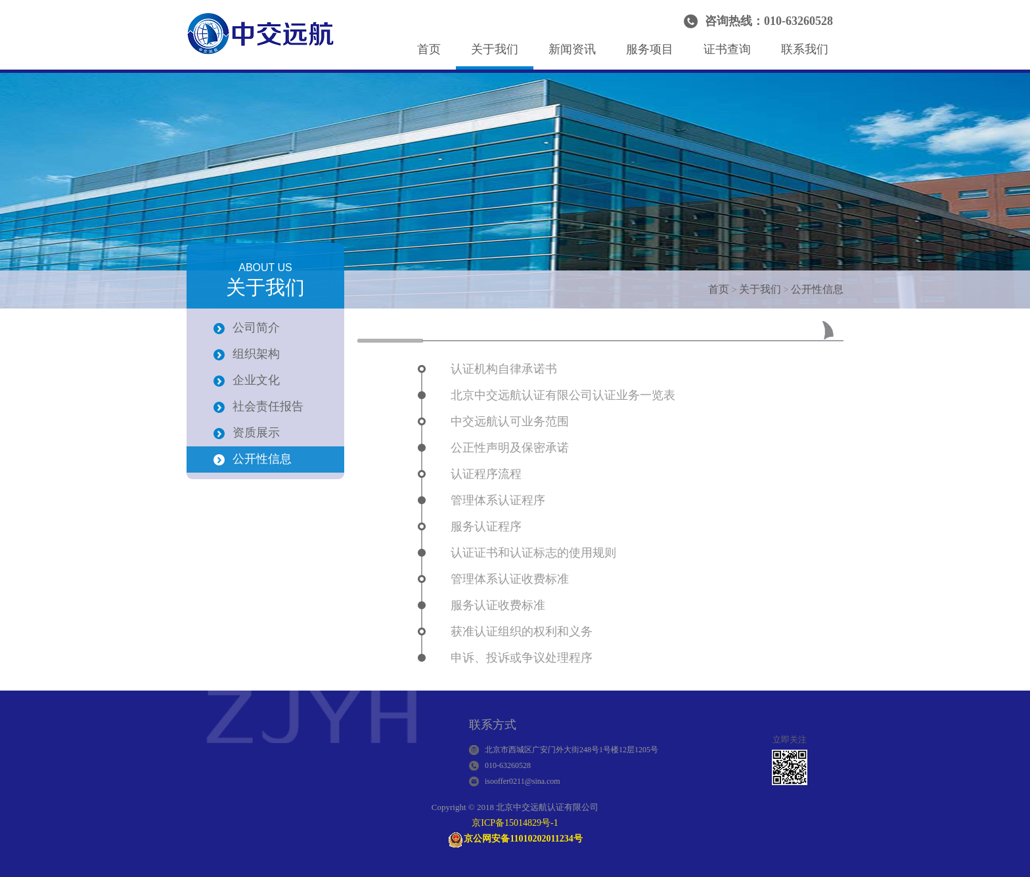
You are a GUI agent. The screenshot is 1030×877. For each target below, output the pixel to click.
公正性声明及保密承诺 (510, 447)
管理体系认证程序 (498, 500)
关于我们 (494, 49)
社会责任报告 (268, 406)
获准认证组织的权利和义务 (522, 631)
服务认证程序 (486, 526)
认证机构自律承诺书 (504, 368)
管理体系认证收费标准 (510, 579)
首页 (429, 49)
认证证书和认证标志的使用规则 (533, 552)
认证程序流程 (486, 474)
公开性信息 (817, 289)
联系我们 (804, 49)
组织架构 (256, 353)
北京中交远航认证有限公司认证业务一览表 (563, 395)
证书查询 (727, 49)
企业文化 (256, 380)
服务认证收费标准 (498, 605)
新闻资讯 (572, 49)
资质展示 (256, 432)
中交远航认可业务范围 (510, 421)
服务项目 (649, 49)
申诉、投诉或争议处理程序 (522, 657)
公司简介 (256, 327)
